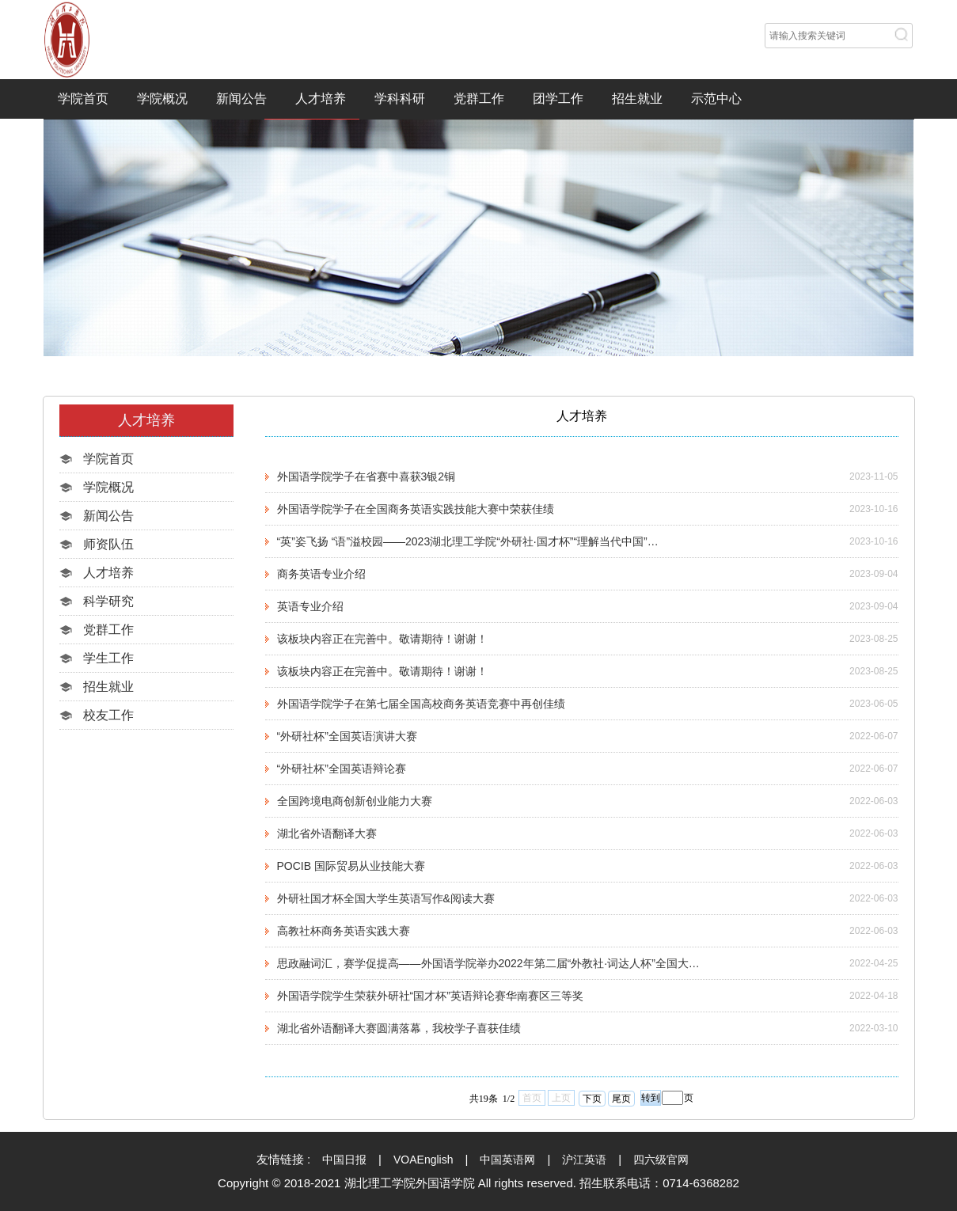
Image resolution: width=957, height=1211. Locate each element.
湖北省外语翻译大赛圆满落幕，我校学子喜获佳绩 (399, 1028)
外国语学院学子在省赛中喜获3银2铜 (366, 476)
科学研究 (108, 601)
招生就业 (637, 98)
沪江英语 (584, 1159)
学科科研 (399, 98)
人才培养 (320, 98)
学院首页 (83, 98)
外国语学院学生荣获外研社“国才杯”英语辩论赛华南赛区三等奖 (430, 995)
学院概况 (162, 98)
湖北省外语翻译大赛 (327, 833)
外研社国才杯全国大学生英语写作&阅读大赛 (386, 898)
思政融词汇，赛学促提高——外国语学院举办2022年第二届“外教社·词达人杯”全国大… (488, 963)
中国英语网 (507, 1159)
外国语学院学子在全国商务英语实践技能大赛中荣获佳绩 (415, 509)
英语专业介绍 (310, 606)
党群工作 (479, 98)
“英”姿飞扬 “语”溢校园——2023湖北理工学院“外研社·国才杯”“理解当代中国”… (468, 541)
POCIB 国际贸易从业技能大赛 (351, 866)
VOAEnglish (423, 1159)
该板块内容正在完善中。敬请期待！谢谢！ (382, 638)
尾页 (621, 1098)
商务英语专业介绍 (321, 574)
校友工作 (108, 715)
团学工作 (558, 98)
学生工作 (108, 658)
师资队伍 (108, 544)
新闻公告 (241, 98)
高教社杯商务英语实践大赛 (343, 930)
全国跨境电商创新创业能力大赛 (354, 801)
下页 (592, 1098)
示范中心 (716, 98)
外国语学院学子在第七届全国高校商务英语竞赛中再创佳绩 (421, 703)
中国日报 (344, 1159)
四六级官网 (661, 1159)
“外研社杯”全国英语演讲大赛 (347, 736)
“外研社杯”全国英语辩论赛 (341, 768)
